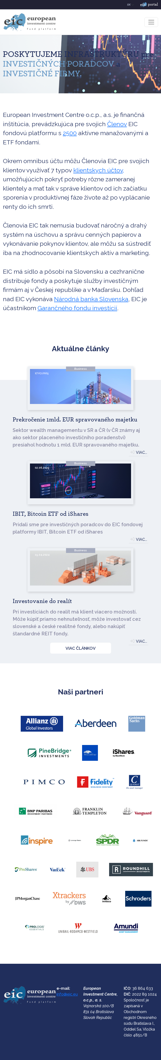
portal (149, 5)
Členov (117, 124)
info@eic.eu (67, 994)
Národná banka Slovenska (91, 299)
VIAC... (141, 452)
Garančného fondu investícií (77, 308)
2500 (70, 133)
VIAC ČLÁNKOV (81, 648)
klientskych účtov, (98, 170)
